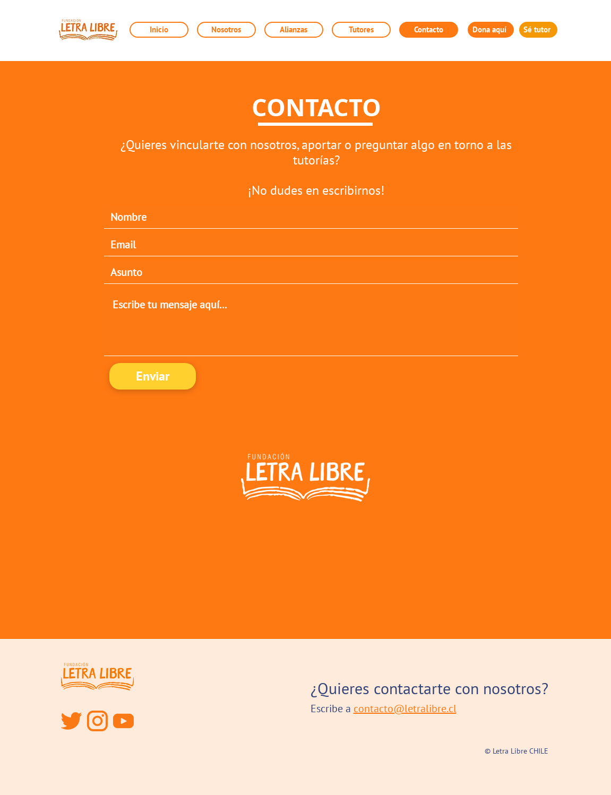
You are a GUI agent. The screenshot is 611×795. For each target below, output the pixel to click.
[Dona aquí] (491, 30)
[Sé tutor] (538, 30)
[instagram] (97, 721)
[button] (293, 30)
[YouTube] (123, 721)
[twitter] (71, 721)
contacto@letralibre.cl (405, 708)
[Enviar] (152, 376)
